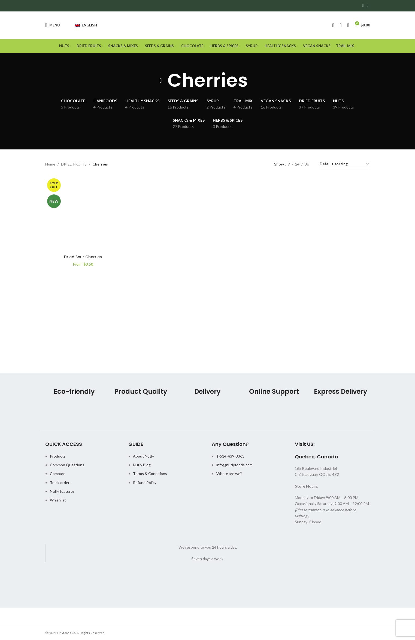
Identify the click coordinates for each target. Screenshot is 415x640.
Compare (57, 474)
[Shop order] (344, 165)
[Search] (340, 25)
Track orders (60, 483)
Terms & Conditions (150, 474)
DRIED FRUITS (74, 165)
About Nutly (143, 456)
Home (50, 165)
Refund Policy (144, 483)
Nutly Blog (142, 465)
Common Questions (67, 465)
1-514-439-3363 (230, 456)
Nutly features (62, 492)
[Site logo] (207, 25)
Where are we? (229, 474)
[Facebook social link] (363, 6)
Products (58, 456)
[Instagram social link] (367, 6)
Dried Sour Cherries (82, 257)
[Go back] (161, 81)
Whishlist (58, 500)
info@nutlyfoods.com (234, 465)
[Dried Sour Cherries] (82, 215)
